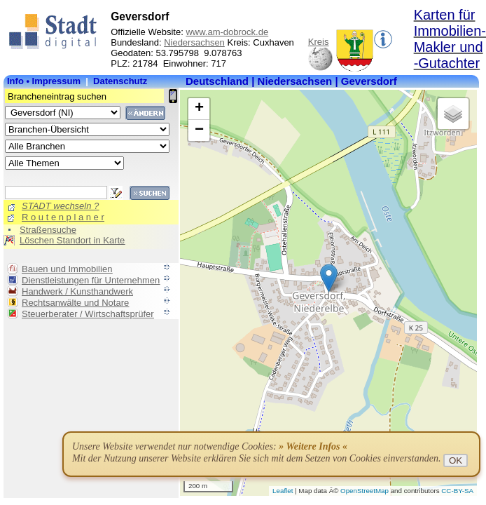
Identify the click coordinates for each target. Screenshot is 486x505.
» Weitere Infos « (313, 446)
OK (455, 460)
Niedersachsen (194, 42)
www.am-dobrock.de (227, 32)
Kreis (318, 41)
